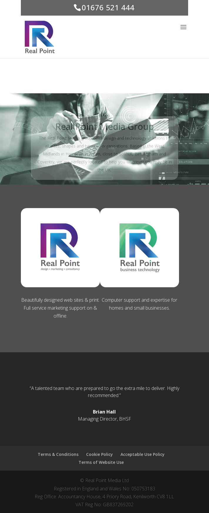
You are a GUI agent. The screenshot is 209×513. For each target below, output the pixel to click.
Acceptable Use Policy (143, 454)
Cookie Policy (99, 454)
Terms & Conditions (58, 454)
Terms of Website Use (101, 462)
